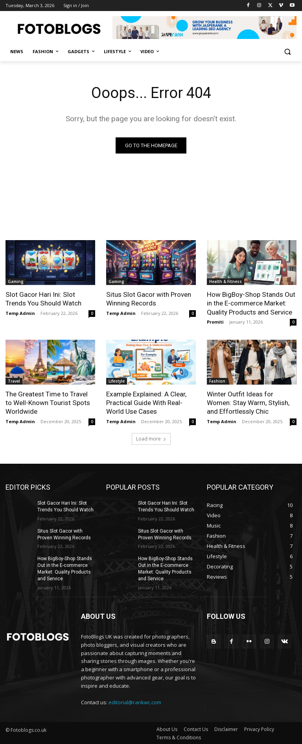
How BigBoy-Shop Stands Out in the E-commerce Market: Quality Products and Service (250, 303)
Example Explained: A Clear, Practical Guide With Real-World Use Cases (146, 402)
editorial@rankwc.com (135, 701)
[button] (287, 52)
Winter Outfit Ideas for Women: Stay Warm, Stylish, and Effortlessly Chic (248, 402)
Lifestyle (117, 380)
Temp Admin (20, 313)
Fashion (217, 380)
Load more (151, 438)
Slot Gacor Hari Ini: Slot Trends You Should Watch (43, 299)
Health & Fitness (225, 281)
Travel (14, 380)
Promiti (215, 321)
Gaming (16, 281)
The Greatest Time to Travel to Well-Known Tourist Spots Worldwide (48, 402)
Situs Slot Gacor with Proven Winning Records (148, 299)
